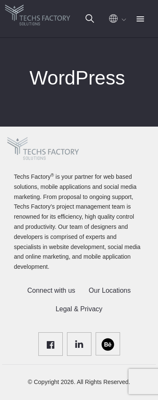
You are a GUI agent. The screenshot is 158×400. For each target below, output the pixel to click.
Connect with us (51, 290)
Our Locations (110, 290)
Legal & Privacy (79, 309)
